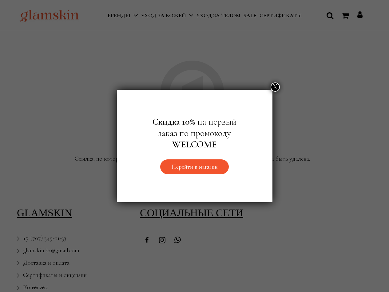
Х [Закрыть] (275, 86)
